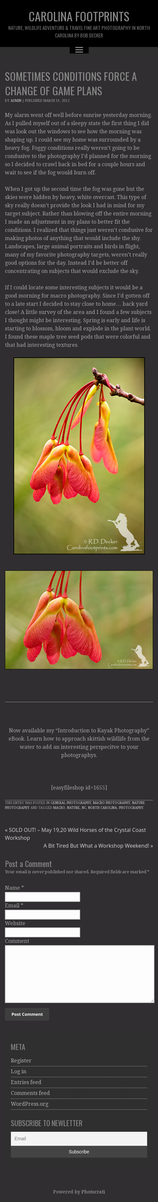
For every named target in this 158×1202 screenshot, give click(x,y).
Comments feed (30, 1093)
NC (84, 808)
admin (16, 100)
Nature (73, 808)
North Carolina (102, 808)
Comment (17, 941)
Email (12, 905)
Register (21, 1060)
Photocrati (93, 1191)
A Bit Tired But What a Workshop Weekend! (98, 845)
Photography (131, 808)
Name (12, 888)
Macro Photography (111, 803)
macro (59, 808)
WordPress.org (29, 1104)
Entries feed (26, 1082)
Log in (18, 1071)
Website (15, 923)
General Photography (71, 803)
